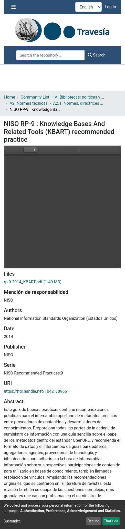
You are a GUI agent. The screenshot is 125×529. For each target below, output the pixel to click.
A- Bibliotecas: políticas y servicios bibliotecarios (80, 97)
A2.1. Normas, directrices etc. (79, 103)
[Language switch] (88, 7)
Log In (111, 6)
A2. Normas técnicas (28, 103)
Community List (34, 97)
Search (97, 55)
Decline (93, 521)
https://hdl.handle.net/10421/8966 (35, 391)
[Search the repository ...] (50, 55)
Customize (12, 521)
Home (9, 97)
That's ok (111, 521)
